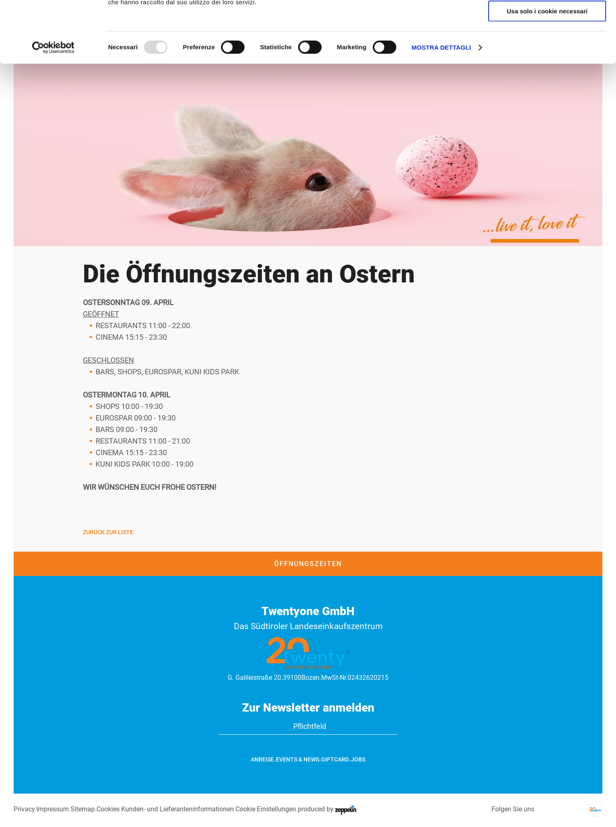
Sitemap (83, 809)
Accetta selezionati (547, 44)
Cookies (108, 809)
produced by (327, 809)
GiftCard (335, 759)
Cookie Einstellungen (265, 809)
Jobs (358, 759)
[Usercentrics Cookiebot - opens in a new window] (53, 105)
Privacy (24, 809)
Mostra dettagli (441, 104)
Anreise (262, 759)
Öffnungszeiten (308, 564)
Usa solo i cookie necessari (547, 68)
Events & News (297, 759)
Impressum (52, 809)
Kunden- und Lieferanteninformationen (177, 809)
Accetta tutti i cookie (547, 20)
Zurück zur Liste (108, 532)
